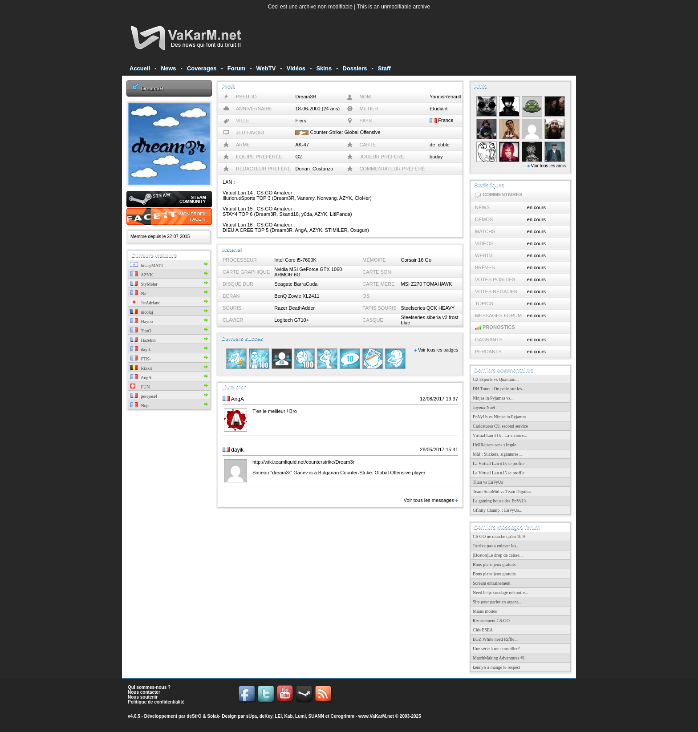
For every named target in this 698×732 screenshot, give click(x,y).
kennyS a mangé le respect (496, 667)
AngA (140, 377)
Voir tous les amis (546, 165)
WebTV (266, 68)
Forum (236, 68)
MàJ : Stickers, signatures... (497, 454)
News (168, 68)
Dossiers (354, 68)
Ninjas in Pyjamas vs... (493, 398)
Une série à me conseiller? (496, 648)
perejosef (143, 396)
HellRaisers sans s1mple (494, 444)
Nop (139, 405)
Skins (324, 68)
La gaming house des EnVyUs (500, 500)
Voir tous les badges (436, 350)
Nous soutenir (143, 697)
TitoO (140, 330)
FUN (140, 386)
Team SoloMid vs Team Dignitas (502, 491)
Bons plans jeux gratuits (494, 564)
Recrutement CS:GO (491, 620)
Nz (138, 293)
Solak (213, 716)
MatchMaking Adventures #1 (499, 657)
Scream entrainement (492, 583)
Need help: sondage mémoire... (500, 592)
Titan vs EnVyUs (488, 482)
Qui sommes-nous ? (149, 687)
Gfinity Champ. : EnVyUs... (497, 510)
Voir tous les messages (431, 500)
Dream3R (152, 88)
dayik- (141, 349)
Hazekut (143, 340)
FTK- (140, 358)
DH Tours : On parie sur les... (499, 388)
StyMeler (144, 284)
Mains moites (485, 611)
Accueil (140, 68)
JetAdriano (145, 302)
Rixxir (141, 368)
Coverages (201, 68)
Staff (384, 68)
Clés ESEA (483, 629)
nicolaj (141, 312)
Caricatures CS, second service (500, 426)
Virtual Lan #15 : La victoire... (500, 435)
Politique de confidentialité (156, 702)
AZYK (141, 274)
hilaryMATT (146, 265)
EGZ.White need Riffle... (495, 639)
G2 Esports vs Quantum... (496, 379)
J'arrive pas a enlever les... (496, 545)
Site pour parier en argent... (497, 601)
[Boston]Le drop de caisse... (498, 555)
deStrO (194, 716)
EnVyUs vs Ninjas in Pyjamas (499, 416)
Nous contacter (144, 692)
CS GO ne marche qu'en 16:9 (499, 536)
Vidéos (296, 68)
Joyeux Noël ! (485, 407)
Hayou (141, 321)
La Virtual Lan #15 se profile (498, 463)
